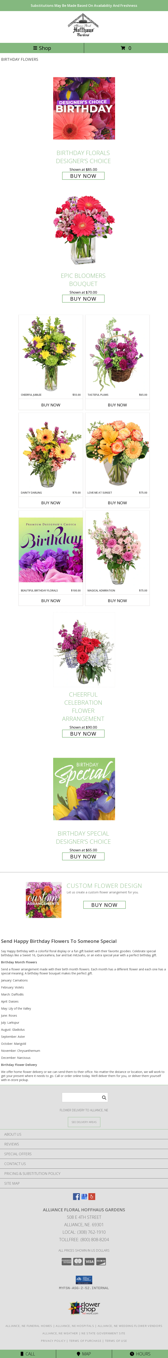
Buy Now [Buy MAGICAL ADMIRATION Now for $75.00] (117, 600)
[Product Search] (85, 1097)
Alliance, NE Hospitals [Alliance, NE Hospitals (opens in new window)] (75, 1326)
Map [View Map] (84, 1354)
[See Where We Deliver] (84, 1122)
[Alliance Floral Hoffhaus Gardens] (84, 37)
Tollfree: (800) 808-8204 (84, 1239)
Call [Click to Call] (28, 1354)
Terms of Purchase (85, 1341)
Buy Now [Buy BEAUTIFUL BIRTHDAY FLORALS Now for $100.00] (50, 600)
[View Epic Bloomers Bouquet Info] (84, 231)
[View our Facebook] (76, 1198)
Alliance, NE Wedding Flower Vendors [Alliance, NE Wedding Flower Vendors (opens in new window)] (130, 1326)
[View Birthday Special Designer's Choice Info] (84, 789)
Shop (42, 47)
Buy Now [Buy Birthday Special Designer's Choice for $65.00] (83, 856)
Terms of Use (116, 1341)
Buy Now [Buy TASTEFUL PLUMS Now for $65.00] (117, 405)
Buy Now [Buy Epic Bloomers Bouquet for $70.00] (83, 298)
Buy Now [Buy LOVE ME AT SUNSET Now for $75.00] (117, 503)
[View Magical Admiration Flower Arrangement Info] (117, 549)
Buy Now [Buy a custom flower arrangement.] (104, 904)
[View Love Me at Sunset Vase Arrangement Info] (117, 451)
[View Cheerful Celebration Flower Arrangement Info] (84, 650)
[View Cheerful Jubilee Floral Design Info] (51, 354)
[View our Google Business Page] (84, 1198)
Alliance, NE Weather (60, 1333)
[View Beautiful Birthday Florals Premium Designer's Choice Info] (51, 549)
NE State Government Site (103, 1333)
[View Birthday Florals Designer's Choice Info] (84, 108)
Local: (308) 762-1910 (84, 1232)
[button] (84, 1280)
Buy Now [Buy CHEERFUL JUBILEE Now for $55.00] (50, 405)
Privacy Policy (53, 1341)
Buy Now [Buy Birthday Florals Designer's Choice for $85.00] (83, 175)
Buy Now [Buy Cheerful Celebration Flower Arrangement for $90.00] (83, 733)
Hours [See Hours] (140, 1354)
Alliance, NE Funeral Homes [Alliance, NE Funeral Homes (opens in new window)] (29, 1326)
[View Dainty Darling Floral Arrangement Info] (51, 452)
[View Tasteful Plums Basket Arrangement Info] (117, 354)
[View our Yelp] (91, 1198)
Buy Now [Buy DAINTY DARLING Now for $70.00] (50, 503)
